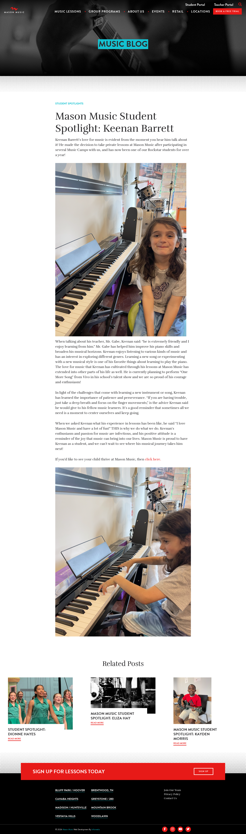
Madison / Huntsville (70, 807)
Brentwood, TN (102, 790)
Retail (177, 11)
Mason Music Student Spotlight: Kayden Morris (195, 734)
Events (158, 11)
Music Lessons (68, 11)
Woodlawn (99, 816)
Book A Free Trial (227, 11)
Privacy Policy (172, 794)
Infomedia (96, 829)
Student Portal (195, 4)
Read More (14, 738)
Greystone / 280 (102, 799)
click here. (153, 459)
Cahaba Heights (66, 799)
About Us (136, 11)
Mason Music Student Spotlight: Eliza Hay (112, 716)
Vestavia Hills (65, 816)
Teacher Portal (223, 4)
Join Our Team (172, 790)
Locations (200, 11)
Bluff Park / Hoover (70, 790)
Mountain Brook (103, 807)
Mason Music (68, 829)
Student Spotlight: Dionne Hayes (27, 732)
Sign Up (203, 771)
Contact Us (170, 798)
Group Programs (104, 11)
